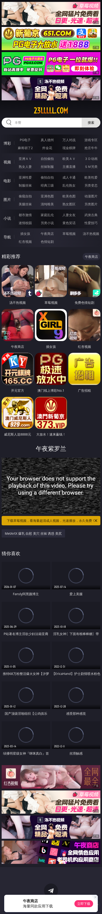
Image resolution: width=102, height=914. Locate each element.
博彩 (7, 143)
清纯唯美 (47, 204)
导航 (7, 237)
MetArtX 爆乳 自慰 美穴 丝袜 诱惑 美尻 (33, 533)
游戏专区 (91, 140)
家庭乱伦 (47, 215)
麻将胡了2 (25, 148)
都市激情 (25, 215)
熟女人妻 (25, 166)
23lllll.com (51, 110)
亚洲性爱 (25, 177)
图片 (7, 199)
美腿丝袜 (25, 204)
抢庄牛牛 (91, 148)
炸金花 (47, 148)
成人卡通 (69, 177)
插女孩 (25, 233)
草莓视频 (69, 233)
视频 (7, 162)
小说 (7, 218)
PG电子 (25, 140)
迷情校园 (25, 223)
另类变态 (91, 185)
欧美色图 (69, 196)
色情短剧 (47, 241)
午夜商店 (47, 233)
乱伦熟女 (69, 185)
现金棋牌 (69, 148)
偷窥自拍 (25, 196)
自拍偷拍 (47, 158)
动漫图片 (91, 196)
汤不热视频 (91, 233)
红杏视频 (25, 241)
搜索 (91, 122)
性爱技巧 (91, 223)
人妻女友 (69, 215)
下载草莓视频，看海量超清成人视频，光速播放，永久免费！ (52, 520)
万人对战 (69, 140)
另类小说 (47, 223)
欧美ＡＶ (69, 158)
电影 (7, 180)
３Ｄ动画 (91, 158)
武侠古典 (91, 215)
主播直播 (69, 166)
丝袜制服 (47, 166)
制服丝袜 (25, 185)
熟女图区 (69, 204)
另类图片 (91, 204)
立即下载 (83, 903)
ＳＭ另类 (91, 166)
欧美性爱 (91, 177)
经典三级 (47, 185)
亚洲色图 (47, 196)
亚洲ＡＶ (25, 158)
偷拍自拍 (47, 177)
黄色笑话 (69, 223)
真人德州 (47, 140)
